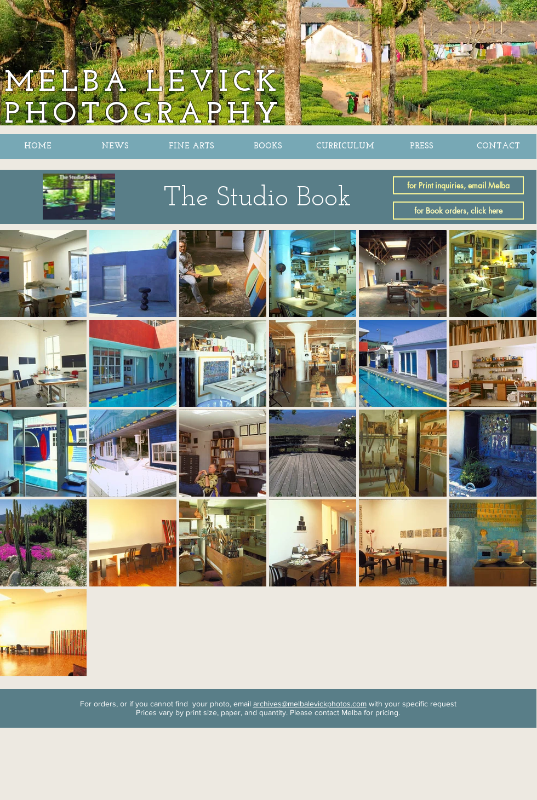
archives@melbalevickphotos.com (310, 703)
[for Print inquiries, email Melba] (458, 185)
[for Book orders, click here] (458, 211)
